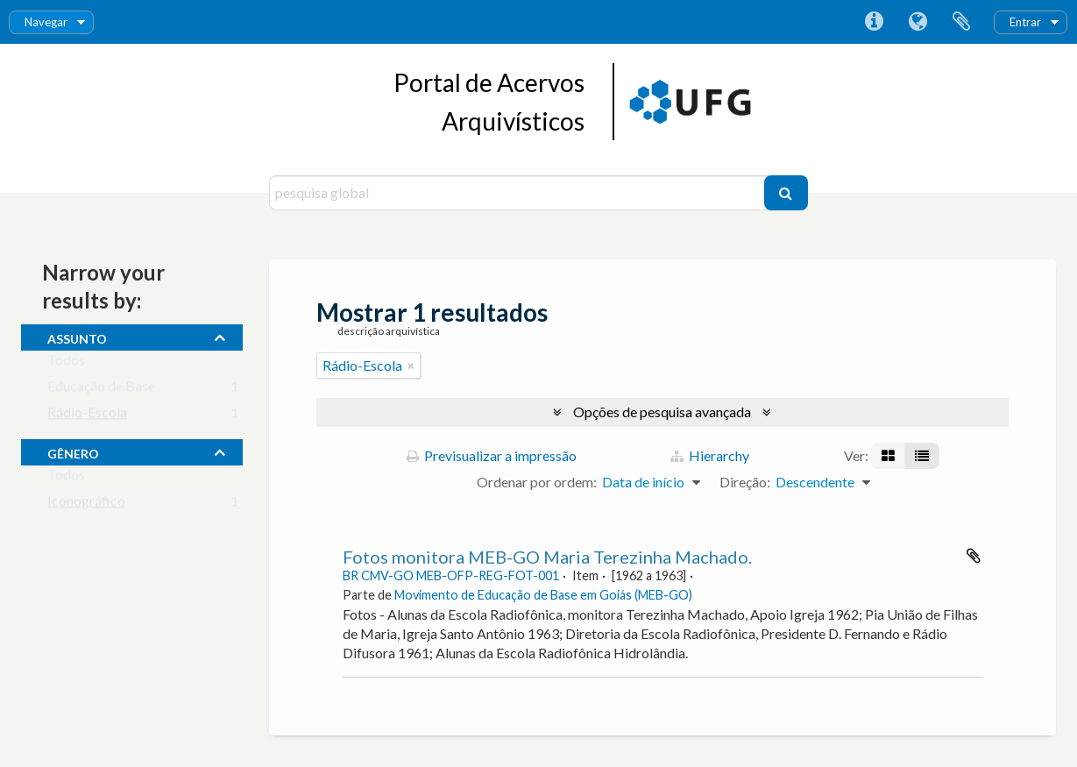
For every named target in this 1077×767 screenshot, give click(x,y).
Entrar (1025, 22)
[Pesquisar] (786, 192)
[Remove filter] (411, 365)
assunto (77, 336)
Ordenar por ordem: (537, 481)
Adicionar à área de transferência (973, 556)
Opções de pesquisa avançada (662, 411)
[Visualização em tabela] (921, 456)
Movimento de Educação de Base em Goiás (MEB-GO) (543, 594)
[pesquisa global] (519, 192)
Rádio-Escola (87, 416)
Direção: (744, 481)
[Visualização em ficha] (888, 456)
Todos (66, 363)
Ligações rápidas (874, 22)
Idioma (917, 22)
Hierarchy (709, 455)
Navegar (46, 22)
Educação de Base (101, 389)
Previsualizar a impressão (492, 455)
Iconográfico (86, 504)
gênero (73, 451)
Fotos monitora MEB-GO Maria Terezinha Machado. (547, 556)
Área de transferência (961, 22)
